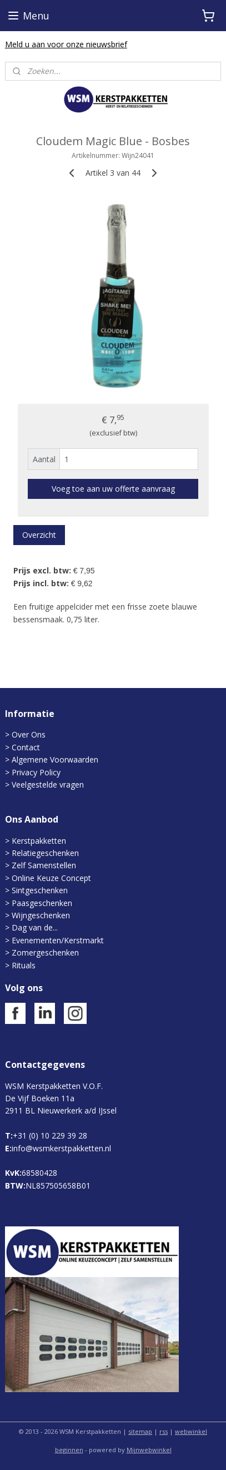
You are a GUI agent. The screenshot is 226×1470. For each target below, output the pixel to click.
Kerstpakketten (39, 840)
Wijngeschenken (41, 915)
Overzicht (39, 534)
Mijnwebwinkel (149, 1450)
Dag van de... (35, 927)
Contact (26, 747)
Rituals (24, 965)
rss (163, 1431)
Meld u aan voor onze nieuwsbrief (66, 44)
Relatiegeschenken (45, 853)
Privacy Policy (35, 772)
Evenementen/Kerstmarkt (58, 940)
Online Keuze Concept (51, 878)
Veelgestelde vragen (48, 784)
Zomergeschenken (45, 952)
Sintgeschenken (40, 890)
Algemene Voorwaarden (55, 759)
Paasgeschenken (42, 903)
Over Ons (29, 734)
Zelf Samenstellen (44, 865)
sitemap (140, 1431)
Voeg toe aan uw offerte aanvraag (113, 488)
